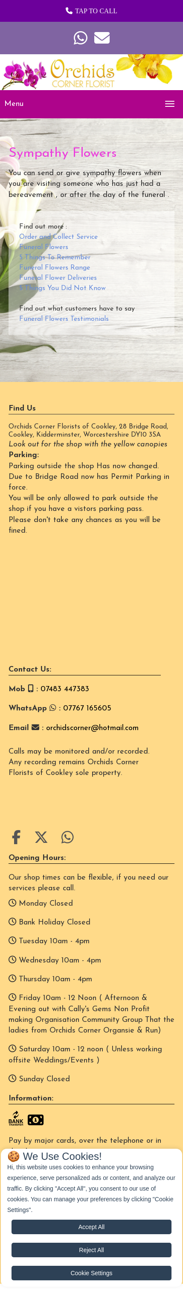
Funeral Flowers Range (54, 267)
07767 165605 (87, 708)
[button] (91, 11)
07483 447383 (65, 689)
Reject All (91, 1250)
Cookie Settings (91, 1273)
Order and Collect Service (58, 237)
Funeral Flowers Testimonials (64, 319)
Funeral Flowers (43, 247)
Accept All (91, 1227)
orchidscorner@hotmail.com (92, 728)
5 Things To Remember (54, 257)
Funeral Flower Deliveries (58, 278)
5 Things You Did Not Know (62, 288)
